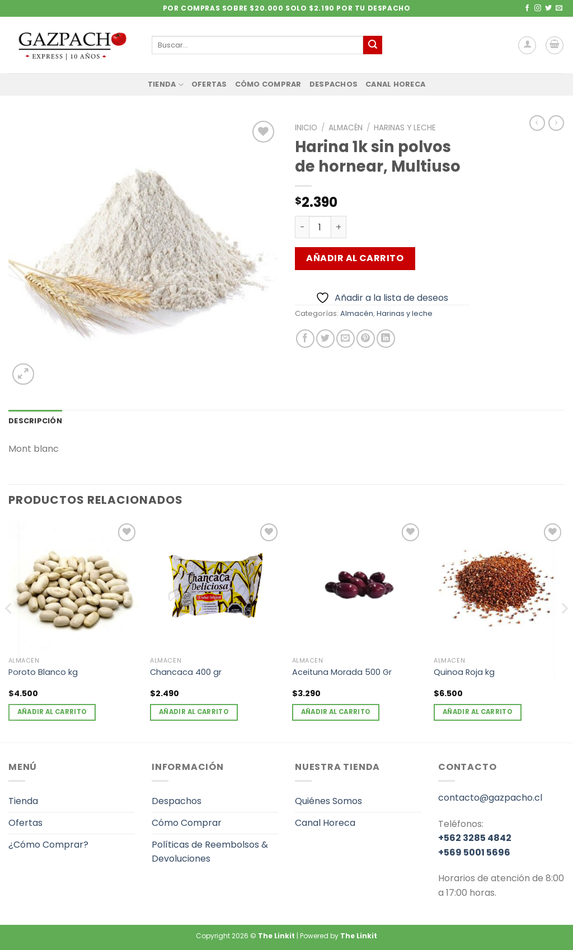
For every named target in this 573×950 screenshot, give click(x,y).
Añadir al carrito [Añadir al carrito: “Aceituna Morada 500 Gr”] (336, 711)
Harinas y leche (405, 127)
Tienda (166, 84)
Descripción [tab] (35, 421)
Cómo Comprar (268, 84)
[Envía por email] (345, 338)
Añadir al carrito (354, 258)
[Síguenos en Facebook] (527, 8)
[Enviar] (372, 45)
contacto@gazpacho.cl (490, 797)
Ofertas (209, 84)
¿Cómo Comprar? (48, 844)
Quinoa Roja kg (464, 672)
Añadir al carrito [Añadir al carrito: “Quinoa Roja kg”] (478, 711)
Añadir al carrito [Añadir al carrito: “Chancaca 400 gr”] (194, 711)
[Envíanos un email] (559, 8)
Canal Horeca (395, 84)
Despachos (333, 84)
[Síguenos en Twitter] (548, 8)
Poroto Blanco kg (43, 672)
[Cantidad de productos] (320, 227)
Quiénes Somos (328, 801)
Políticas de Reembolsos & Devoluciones (210, 852)
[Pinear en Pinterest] (365, 338)
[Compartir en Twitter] (325, 338)
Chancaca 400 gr (186, 672)
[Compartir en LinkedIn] (386, 338)
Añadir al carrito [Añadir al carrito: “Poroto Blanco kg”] (52, 711)
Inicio (306, 127)
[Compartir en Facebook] (305, 338)
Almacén (345, 127)
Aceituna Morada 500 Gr (342, 672)
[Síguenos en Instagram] (537, 8)
